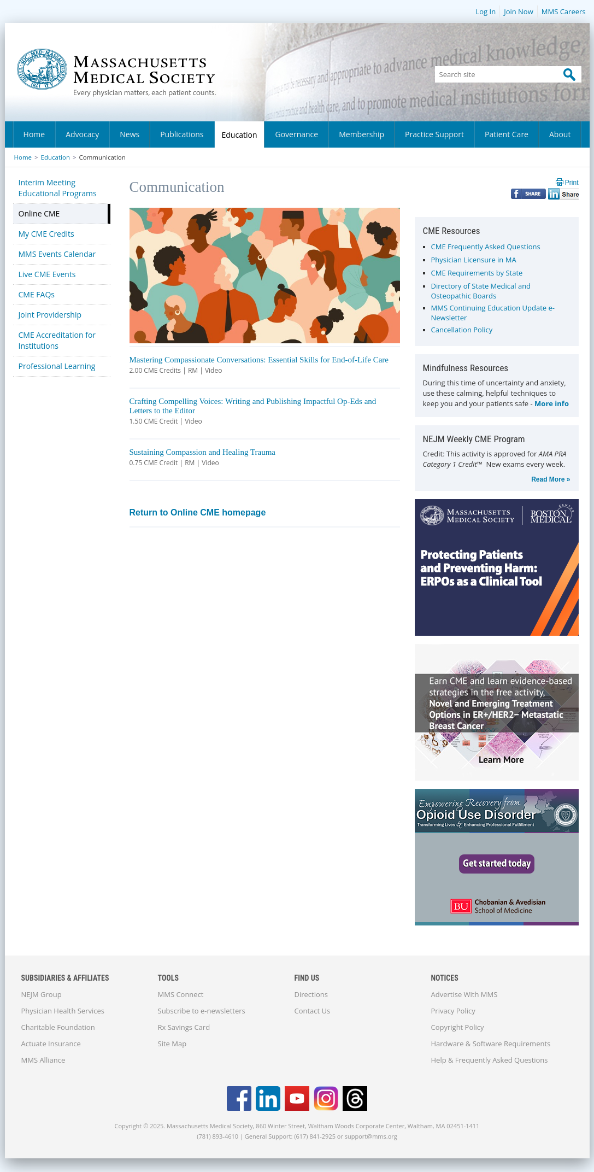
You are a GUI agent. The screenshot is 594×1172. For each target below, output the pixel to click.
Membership (361, 134)
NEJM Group (41, 994)
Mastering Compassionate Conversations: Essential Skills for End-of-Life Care (259, 359)
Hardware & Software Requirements (491, 1043)
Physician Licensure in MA (473, 260)
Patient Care (506, 134)
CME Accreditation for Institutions (57, 340)
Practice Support (434, 134)
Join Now (518, 11)
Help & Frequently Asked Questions (489, 1060)
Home (34, 134)
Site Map (172, 1043)
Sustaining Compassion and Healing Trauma (203, 452)
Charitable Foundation (58, 1027)
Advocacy (82, 134)
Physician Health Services (62, 1011)
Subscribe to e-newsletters (201, 1011)
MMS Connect (181, 994)
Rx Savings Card (184, 1027)
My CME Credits (46, 233)
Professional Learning (57, 366)
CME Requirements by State (477, 273)
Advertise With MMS (464, 994)
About (560, 134)
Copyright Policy (457, 1027)
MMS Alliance (43, 1060)
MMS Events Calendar (57, 254)
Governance (296, 134)
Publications (181, 134)
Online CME (39, 213)
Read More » (550, 479)
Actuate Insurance (51, 1043)
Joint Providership (50, 314)
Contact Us (313, 1011)
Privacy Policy (453, 1011)
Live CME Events (47, 274)
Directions (311, 994)
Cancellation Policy (462, 330)
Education (239, 135)
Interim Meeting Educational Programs (58, 187)
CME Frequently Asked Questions (485, 246)
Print (572, 182)
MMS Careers (564, 11)
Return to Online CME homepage (198, 512)
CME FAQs (37, 294)
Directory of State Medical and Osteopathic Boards (481, 291)
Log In (485, 11)
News (129, 134)
